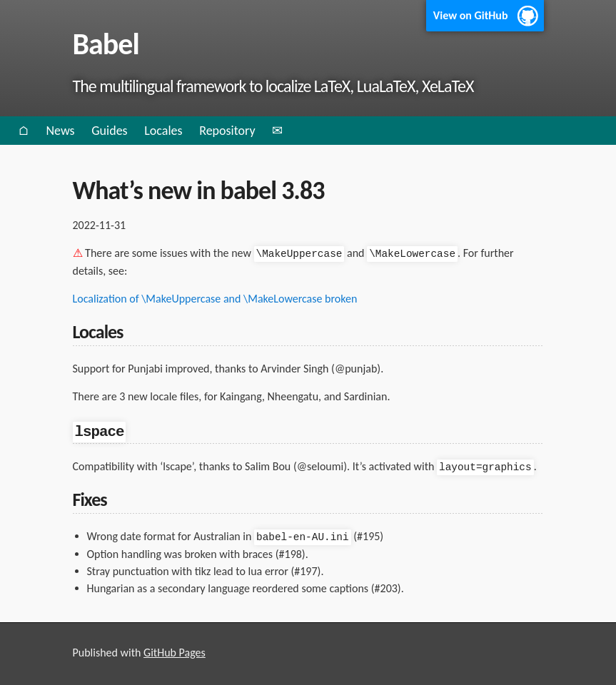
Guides (109, 130)
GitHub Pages (174, 651)
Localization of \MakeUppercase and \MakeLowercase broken (215, 298)
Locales (163, 130)
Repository (227, 130)
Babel (106, 44)
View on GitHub (470, 15)
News (60, 130)
